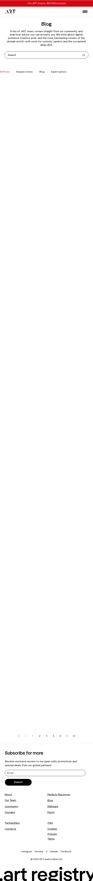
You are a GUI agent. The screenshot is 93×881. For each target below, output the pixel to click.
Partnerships (12, 822)
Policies (52, 834)
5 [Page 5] (60, 735)
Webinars (52, 806)
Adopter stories (24, 71)
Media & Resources (58, 794)
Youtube (38, 851)
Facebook (66, 851)
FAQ (50, 822)
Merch (50, 812)
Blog (41, 71)
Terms (51, 838)
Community (11, 806)
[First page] (19, 736)
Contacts (10, 828)
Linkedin (54, 851)
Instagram (26, 851)
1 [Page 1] (32, 735)
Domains (10, 812)
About (8, 794)
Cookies (52, 828)
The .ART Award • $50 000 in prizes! (46, 3)
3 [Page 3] (46, 735)
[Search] (42, 54)
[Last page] (74, 736)
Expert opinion (58, 71)
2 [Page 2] (39, 735)
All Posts (5, 71)
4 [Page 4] (53, 735)
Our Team (10, 800)
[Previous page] (26, 736)
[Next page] (67, 736)
